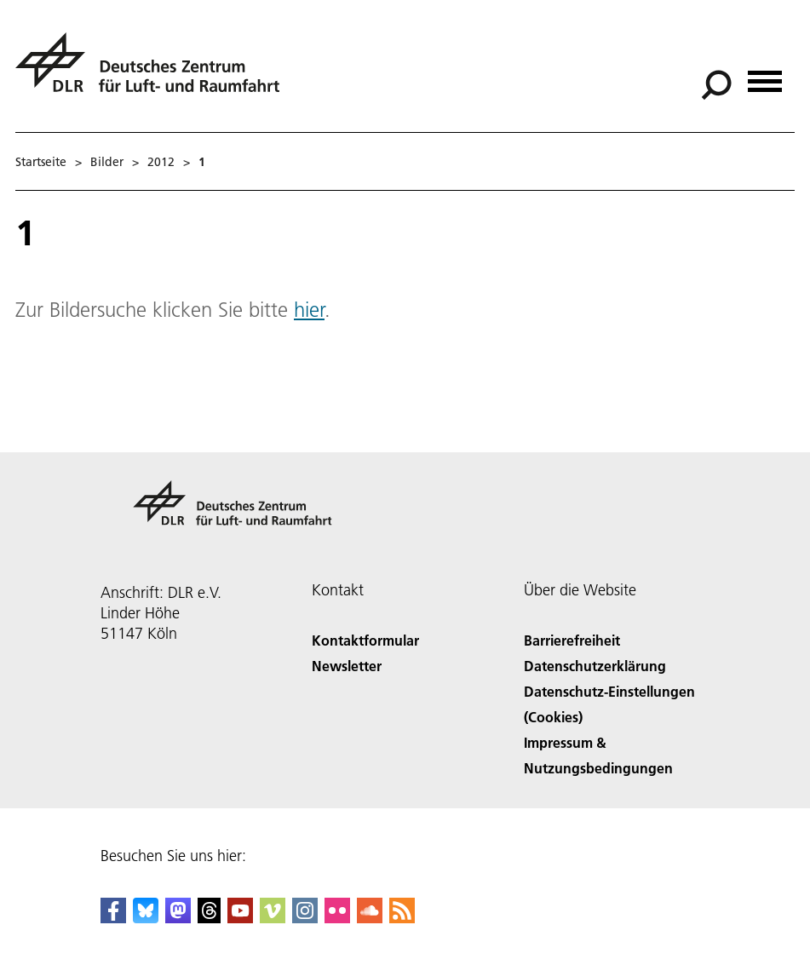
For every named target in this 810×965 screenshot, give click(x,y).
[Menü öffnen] (765, 75)
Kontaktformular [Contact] (365, 640)
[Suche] (716, 85)
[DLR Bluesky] (145, 918)
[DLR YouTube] (240, 918)
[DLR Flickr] (337, 918)
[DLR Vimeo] (272, 918)
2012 (161, 162)
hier (309, 309)
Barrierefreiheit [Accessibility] (572, 640)
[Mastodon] (178, 918)
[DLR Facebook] (113, 918)
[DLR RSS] (402, 918)
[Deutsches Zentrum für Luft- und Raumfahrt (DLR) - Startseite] (154, 72)
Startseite (40, 162)
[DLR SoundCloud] (369, 918)
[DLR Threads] (209, 918)
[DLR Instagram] (305, 918)
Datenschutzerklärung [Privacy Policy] (595, 666)
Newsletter (347, 666)
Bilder (107, 162)
